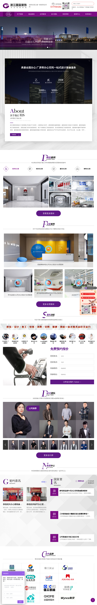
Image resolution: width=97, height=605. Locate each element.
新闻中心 (77, 14)
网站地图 (83, 596)
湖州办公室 (87, 169)
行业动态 (91, 481)
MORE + (44, 482)
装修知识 (91, 483)
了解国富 (16, 135)
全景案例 (43, 14)
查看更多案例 (48, 214)
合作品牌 (68, 596)
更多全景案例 (48, 305)
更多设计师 (48, 455)
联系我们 (88, 14)
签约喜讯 (52, 596)
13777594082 (55, 7)
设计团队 (54, 14)
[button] (47, 47)
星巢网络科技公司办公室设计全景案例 (50, 265)
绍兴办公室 (39, 169)
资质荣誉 (66, 14)
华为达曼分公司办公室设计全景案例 (20, 295)
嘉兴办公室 (63, 169)
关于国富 (20, 14)
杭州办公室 (15, 169)
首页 (8, 14)
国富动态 (81, 481)
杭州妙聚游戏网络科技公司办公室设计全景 (50, 294)
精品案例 (31, 14)
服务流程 (45, 596)
